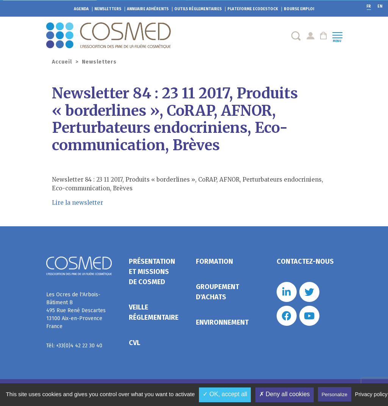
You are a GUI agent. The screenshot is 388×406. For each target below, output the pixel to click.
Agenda (81, 9)
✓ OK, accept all (225, 394)
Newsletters (107, 9)
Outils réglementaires (198, 9)
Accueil (62, 62)
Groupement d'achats (217, 292)
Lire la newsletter (77, 202)
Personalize (334, 394)
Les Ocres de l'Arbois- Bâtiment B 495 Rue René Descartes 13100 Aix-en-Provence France (76, 310)
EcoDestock (252, 9)
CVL (134, 343)
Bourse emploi (299, 9)
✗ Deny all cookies (284, 394)
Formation (214, 261)
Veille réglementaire (153, 312)
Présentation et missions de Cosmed (152, 271)
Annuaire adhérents (148, 9)
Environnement (222, 322)
